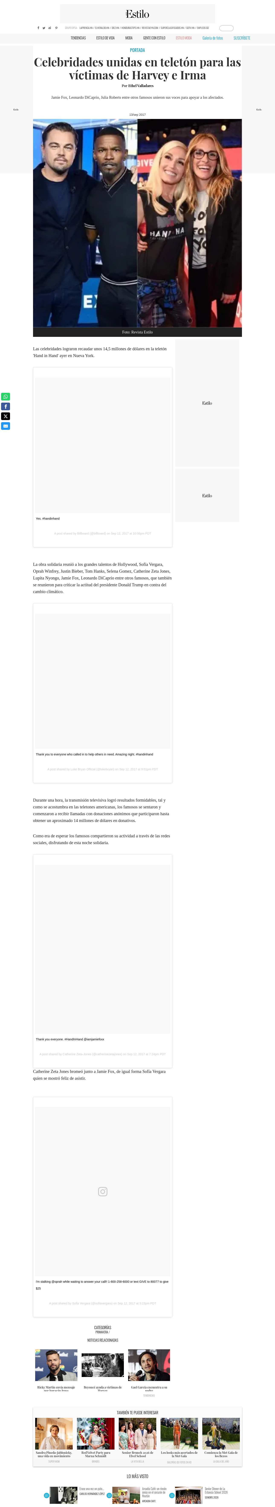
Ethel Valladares (140, 85)
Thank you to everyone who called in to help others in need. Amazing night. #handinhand (94, 754)
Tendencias (149, 1395)
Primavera (102, 1332)
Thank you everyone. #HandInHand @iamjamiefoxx (70, 1039)
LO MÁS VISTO (137, 1476)
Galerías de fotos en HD (179, 1462)
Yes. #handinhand (48, 518)
